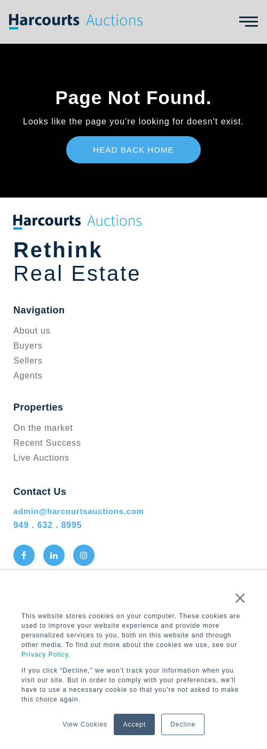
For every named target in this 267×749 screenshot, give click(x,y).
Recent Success (47, 442)
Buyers (28, 345)
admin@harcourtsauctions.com (78, 511)
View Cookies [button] (84, 724)
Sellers (28, 360)
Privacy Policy (44, 654)
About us (32, 330)
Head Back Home (133, 149)
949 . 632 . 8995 (47, 525)
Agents (28, 375)
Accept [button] (134, 724)
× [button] (240, 598)
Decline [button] (182, 724)
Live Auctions (41, 457)
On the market (43, 427)
